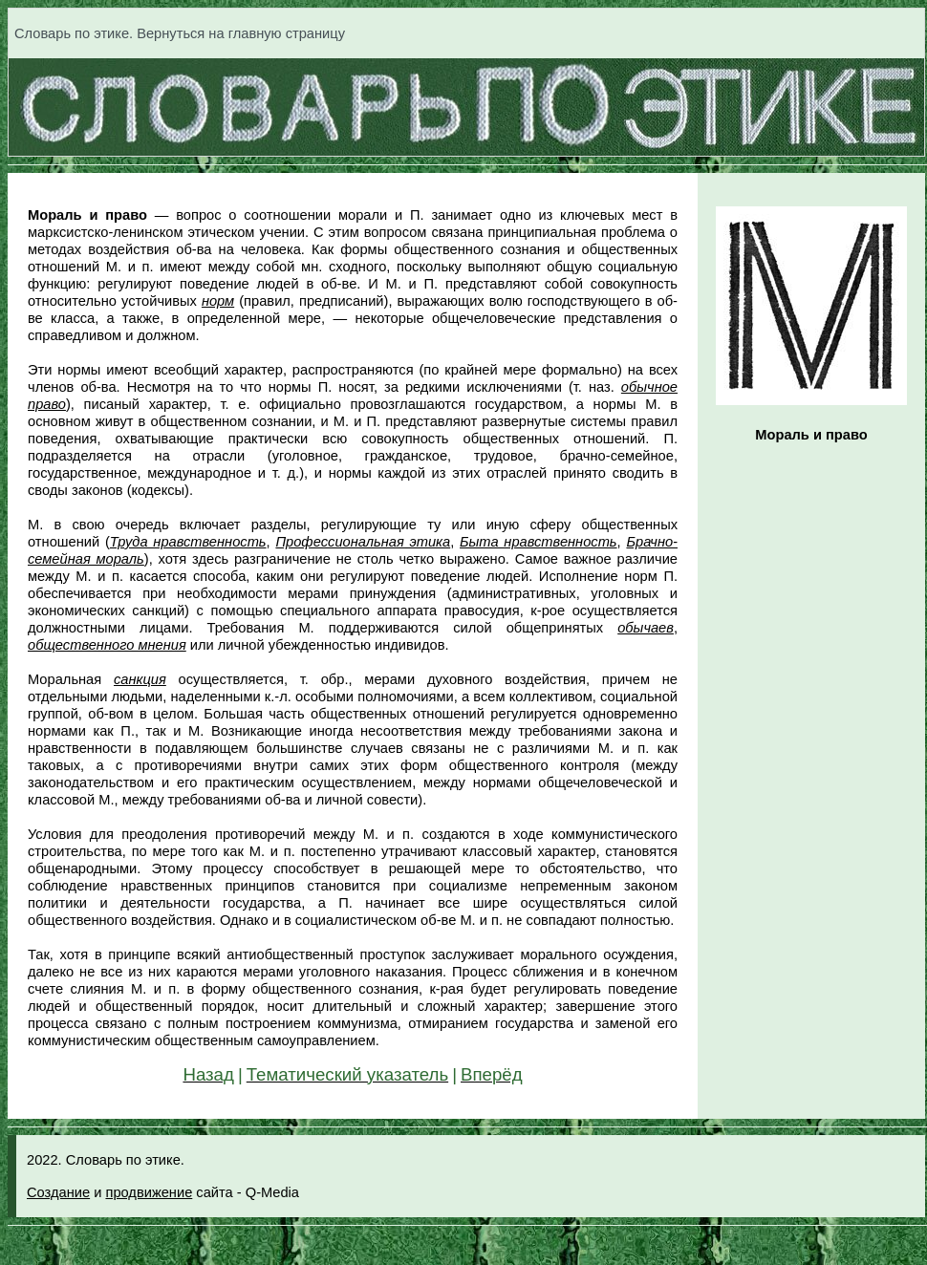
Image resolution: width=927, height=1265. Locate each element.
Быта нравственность (538, 541)
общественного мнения (107, 645)
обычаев (645, 627)
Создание (58, 1192)
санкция (140, 679)
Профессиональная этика (362, 541)
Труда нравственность (188, 541)
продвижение (148, 1192)
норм (218, 301)
